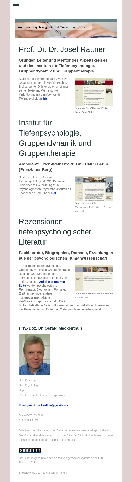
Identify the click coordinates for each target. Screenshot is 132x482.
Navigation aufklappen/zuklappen (66, 5)
